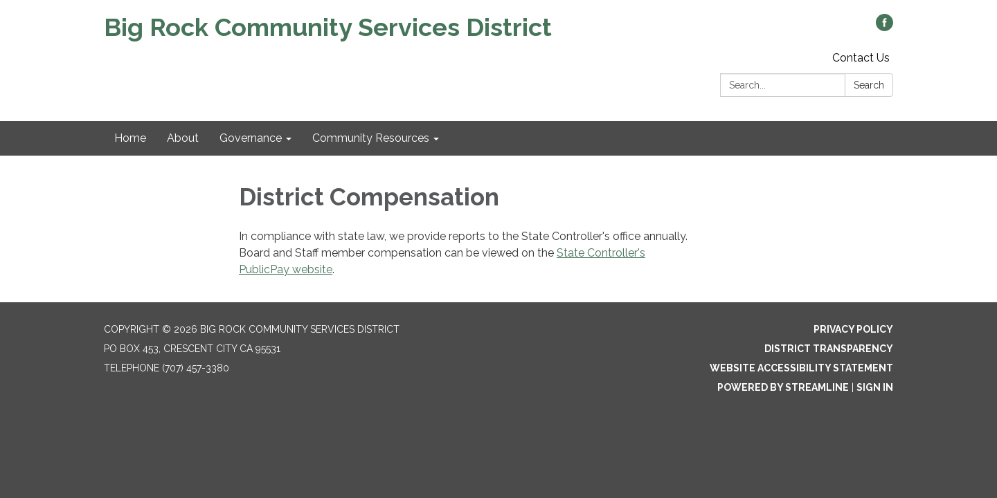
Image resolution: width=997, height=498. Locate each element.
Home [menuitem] (130, 138)
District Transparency (828, 348)
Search (869, 85)
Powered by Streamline (783, 387)
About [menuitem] (183, 138)
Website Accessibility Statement (801, 368)
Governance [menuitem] (250, 138)
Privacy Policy (853, 329)
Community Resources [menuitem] (370, 138)
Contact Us (861, 57)
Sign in (874, 387)
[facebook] (884, 27)
